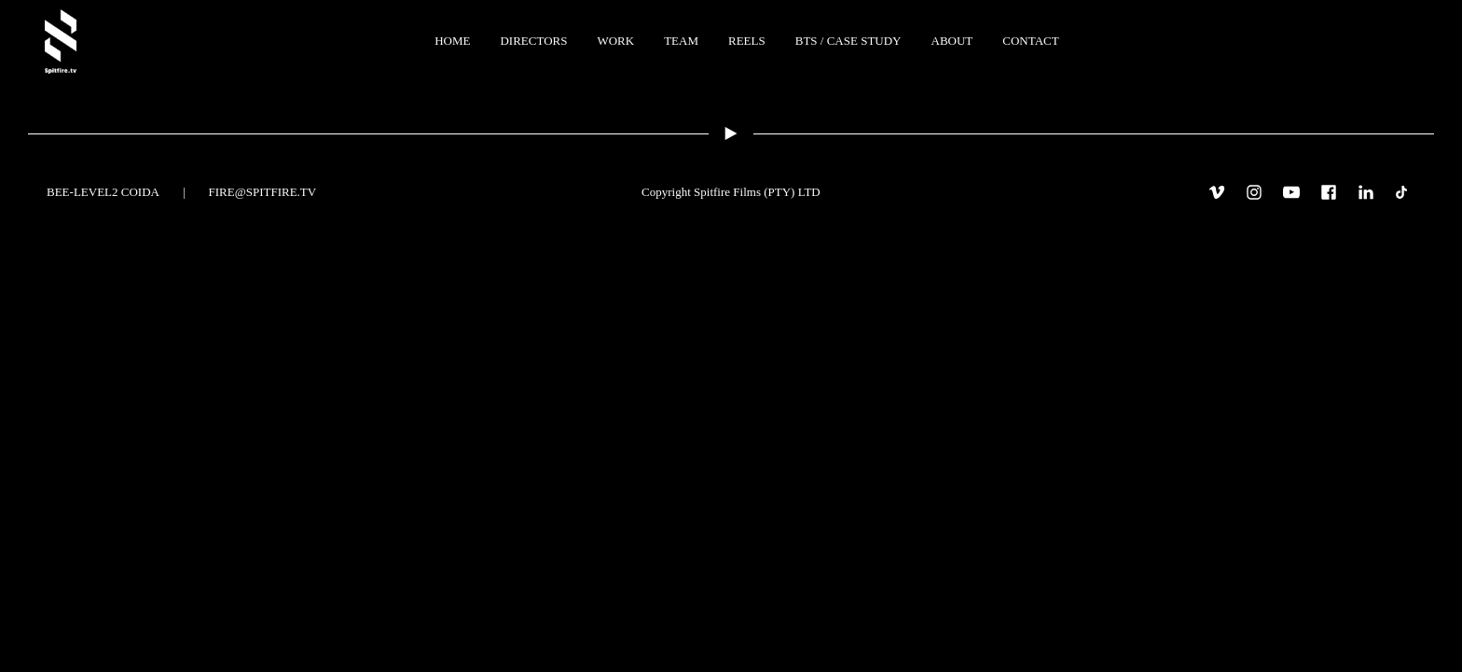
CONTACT (1030, 41)
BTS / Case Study (848, 41)
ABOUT (952, 41)
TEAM (681, 41)
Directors (533, 41)
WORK (615, 41)
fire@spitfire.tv (263, 192)
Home (452, 41)
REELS (746, 41)
